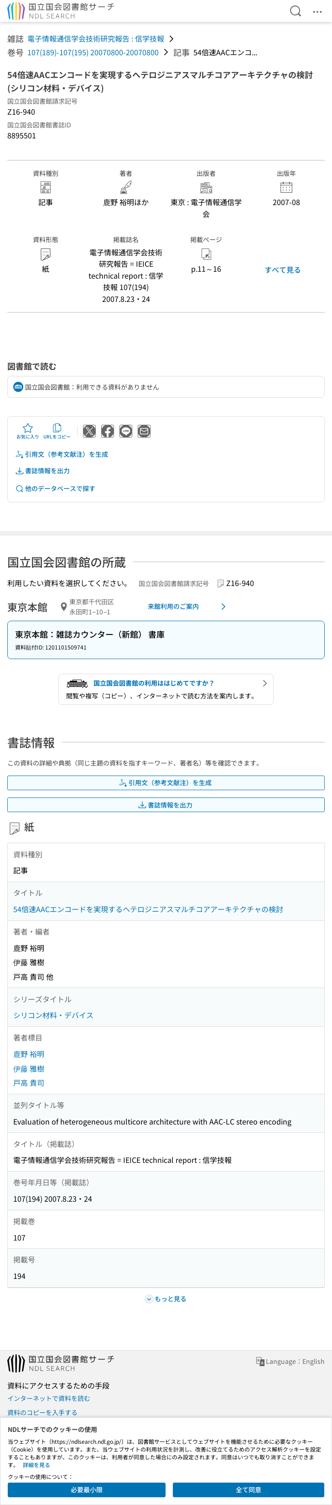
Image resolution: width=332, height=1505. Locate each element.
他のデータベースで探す (55, 488)
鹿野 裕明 (28, 1053)
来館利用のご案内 (188, 606)
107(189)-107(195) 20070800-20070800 (93, 52)
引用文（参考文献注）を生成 (61, 454)
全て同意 (248, 1489)
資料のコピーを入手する (42, 1412)
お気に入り (27, 431)
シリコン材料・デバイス (53, 1014)
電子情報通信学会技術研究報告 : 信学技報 (95, 38)
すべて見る (283, 269)
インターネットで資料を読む (48, 1398)
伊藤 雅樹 (28, 1068)
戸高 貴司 (28, 1082)
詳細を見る (36, 1464)
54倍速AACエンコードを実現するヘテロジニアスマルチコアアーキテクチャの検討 (148, 908)
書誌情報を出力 (42, 470)
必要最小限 (87, 1489)
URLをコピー (57, 431)
